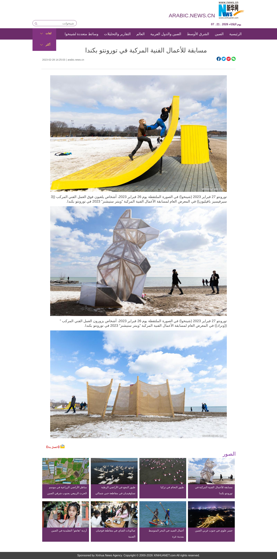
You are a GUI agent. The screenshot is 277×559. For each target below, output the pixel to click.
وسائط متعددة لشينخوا (81, 34)
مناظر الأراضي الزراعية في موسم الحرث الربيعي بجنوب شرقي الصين (67, 490)
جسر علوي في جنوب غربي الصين (213, 530)
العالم (140, 34)
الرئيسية (235, 34)
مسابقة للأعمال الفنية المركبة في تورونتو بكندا (213, 490)
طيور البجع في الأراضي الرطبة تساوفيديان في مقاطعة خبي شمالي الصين (115, 493)
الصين (219, 34)
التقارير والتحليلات (117, 34)
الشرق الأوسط (198, 34)
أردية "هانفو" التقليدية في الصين (69, 530)
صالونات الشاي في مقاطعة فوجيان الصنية (115, 533)
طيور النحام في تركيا (172, 487)
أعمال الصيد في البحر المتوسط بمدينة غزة (166, 533)
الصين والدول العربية (165, 34)
